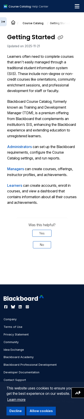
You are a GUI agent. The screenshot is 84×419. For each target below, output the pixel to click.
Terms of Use (13, 327)
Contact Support (15, 380)
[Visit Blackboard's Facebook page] (6, 307)
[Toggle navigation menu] (77, 6)
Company (10, 319)
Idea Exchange (14, 349)
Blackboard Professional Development (30, 364)
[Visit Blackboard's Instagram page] (27, 307)
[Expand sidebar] (3, 21)
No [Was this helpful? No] (42, 245)
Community (11, 342)
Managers (15, 169)
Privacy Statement (16, 334)
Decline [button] (15, 411)
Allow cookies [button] (41, 411)
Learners (14, 185)
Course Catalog (33, 23)
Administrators (19, 146)
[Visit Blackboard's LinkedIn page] (20, 307)
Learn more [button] (16, 399)
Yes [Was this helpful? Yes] (42, 233)
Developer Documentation (21, 372)
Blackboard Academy (19, 357)
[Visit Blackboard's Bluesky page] (13, 307)
